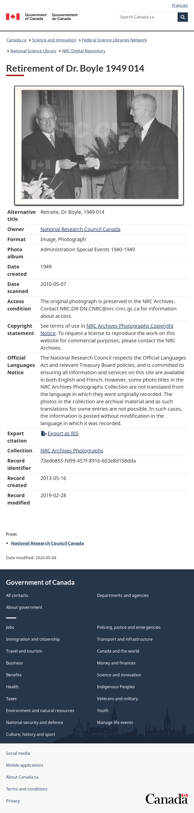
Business (14, 663)
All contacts (17, 595)
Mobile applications (24, 765)
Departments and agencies (123, 595)
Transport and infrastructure (125, 639)
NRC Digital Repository (83, 51)
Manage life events (115, 722)
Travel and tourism (24, 651)
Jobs (10, 627)
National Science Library (33, 51)
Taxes (11, 698)
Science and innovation (54, 40)
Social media (18, 753)
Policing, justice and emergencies (129, 627)
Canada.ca (16, 40)
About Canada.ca (22, 777)
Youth (102, 710)
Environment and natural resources (40, 710)
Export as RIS (60, 433)
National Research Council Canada (80, 229)
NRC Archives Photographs (71, 450)
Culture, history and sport (30, 734)
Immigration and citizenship (33, 639)
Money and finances (116, 663)
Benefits (14, 675)
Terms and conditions (26, 789)
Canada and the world (118, 651)
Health (12, 687)
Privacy (13, 801)
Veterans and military (117, 698)
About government (24, 607)
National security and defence (34, 722)
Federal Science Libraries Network (114, 40)
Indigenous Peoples (116, 687)
